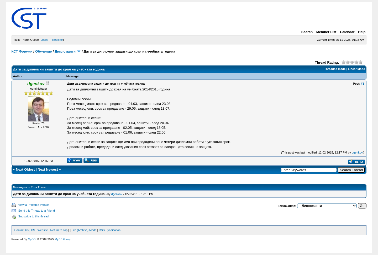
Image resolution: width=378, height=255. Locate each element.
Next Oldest (25, 169)
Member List (326, 32)
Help (361, 32)
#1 (362, 83)
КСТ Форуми (22, 51)
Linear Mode (356, 68)
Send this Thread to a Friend (36, 210)
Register (57, 39)
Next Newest (48, 169)
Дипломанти (65, 51)
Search (307, 32)
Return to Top (58, 230)
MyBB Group (63, 239)
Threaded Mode (334, 68)
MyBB (31, 239)
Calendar (347, 32)
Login (44, 39)
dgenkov (357, 152)
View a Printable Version (34, 204)
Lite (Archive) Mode (83, 230)
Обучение (43, 51)
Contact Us (21, 230)
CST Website (39, 230)
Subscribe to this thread (33, 216)
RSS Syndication (110, 230)
